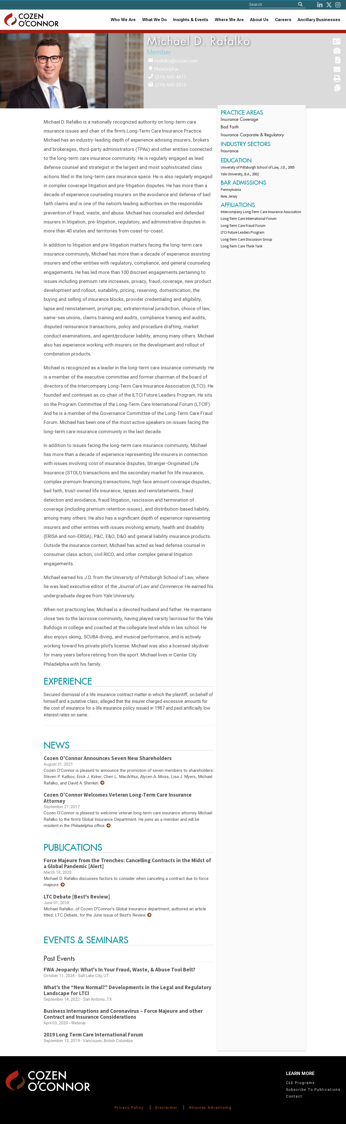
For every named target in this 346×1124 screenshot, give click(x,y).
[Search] (300, 4)
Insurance (229, 151)
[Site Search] (277, 4)
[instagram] (337, 5)
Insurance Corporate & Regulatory (252, 135)
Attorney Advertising (210, 1108)
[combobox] (191, 20)
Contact (294, 1096)
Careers (283, 19)
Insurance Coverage (239, 120)
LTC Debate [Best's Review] (77, 896)
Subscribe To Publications (313, 1090)
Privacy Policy (129, 1108)
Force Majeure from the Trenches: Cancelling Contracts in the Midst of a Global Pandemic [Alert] (127, 863)
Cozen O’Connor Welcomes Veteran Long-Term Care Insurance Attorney (118, 797)
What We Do (154, 19)
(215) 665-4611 (170, 77)
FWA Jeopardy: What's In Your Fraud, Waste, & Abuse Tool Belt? (119, 969)
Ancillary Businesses (319, 19)
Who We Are (123, 19)
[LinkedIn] (319, 5)
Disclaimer (166, 1108)
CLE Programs (300, 1083)
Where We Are (229, 19)
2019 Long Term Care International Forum (93, 1034)
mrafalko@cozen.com (176, 61)
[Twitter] (329, 5)
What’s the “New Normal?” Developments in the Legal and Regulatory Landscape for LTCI (127, 990)
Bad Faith (230, 127)
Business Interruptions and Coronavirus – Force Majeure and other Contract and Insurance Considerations (123, 1013)
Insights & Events (190, 19)
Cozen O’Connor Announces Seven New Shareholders (108, 758)
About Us (259, 19)
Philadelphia (166, 69)
